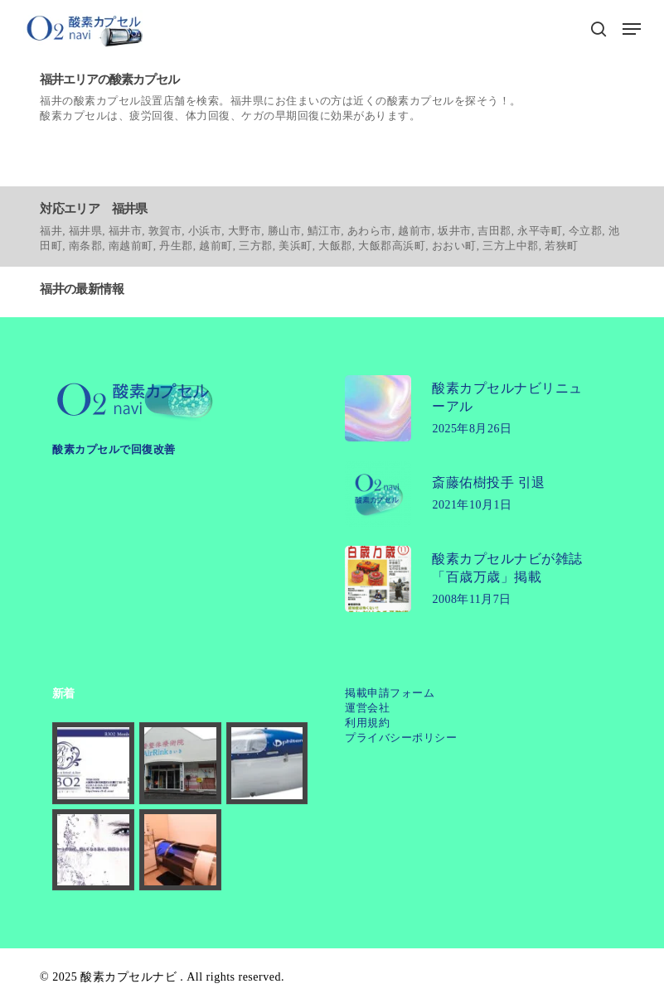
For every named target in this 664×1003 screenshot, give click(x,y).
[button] (632, 29)
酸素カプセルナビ (128, 977)
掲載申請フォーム (389, 693)
